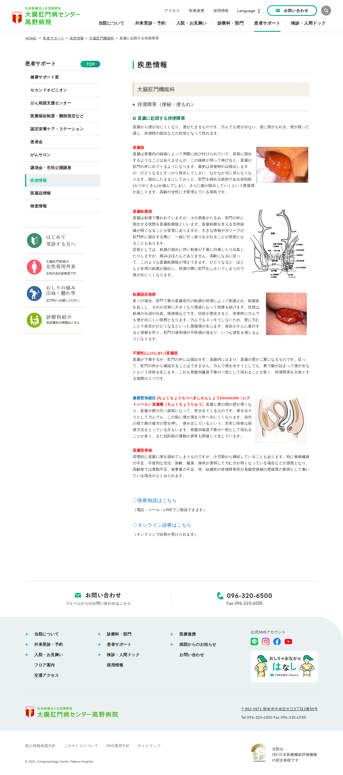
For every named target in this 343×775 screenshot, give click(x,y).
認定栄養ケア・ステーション (57, 129)
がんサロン (40, 154)
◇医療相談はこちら (155, 500)
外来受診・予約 (48, 644)
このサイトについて (81, 746)
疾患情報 (77, 38)
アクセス (172, 10)
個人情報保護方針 (40, 746)
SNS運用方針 (118, 746)
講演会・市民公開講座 (51, 167)
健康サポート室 (44, 77)
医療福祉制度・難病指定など (57, 116)
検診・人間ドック (123, 654)
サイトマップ (148, 746)
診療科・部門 (119, 634)
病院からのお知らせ (197, 644)
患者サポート (53, 38)
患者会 (36, 142)
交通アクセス (46, 675)
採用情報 (221, 10)
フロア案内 (44, 665)
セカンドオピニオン (48, 90)
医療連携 (196, 10)
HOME (31, 38)
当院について (46, 634)
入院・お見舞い (48, 654)
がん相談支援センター (51, 103)
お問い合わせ (191, 654)
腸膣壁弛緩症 (144, 398)
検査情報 (38, 206)
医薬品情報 (40, 193)
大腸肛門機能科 (101, 38)
